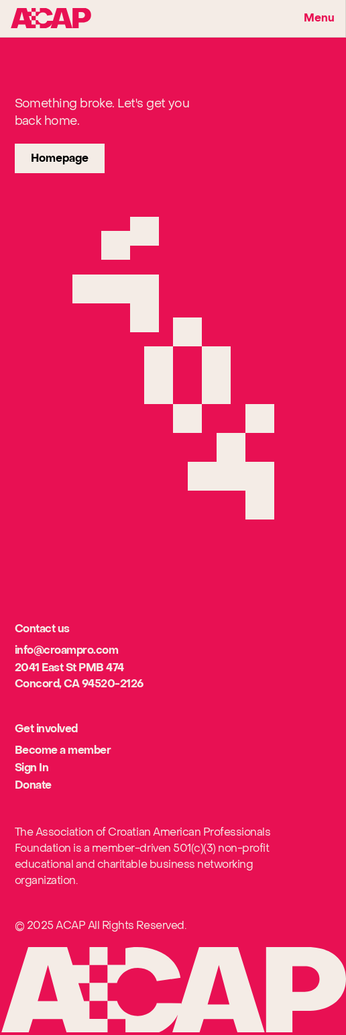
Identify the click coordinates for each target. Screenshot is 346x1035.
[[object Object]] (67, 651)
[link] (60, 158)
